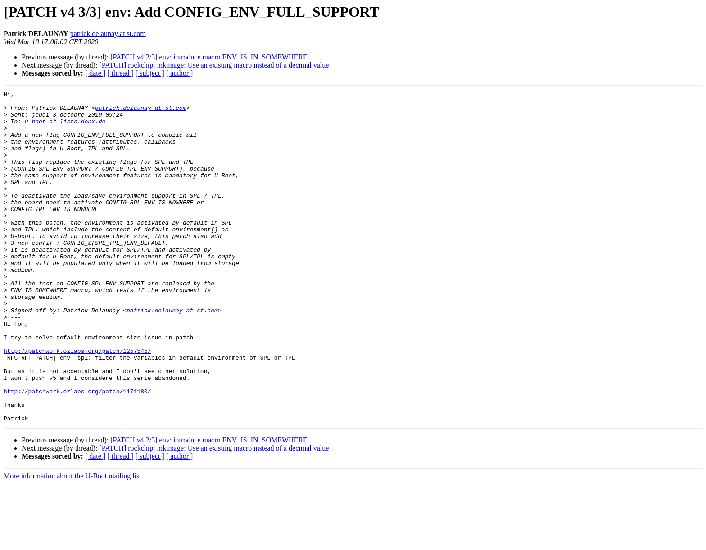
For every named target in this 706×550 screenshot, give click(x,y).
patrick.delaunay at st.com (108, 33)
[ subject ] (150, 73)
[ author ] (179, 73)
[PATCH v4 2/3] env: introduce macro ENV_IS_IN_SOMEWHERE (209, 57)
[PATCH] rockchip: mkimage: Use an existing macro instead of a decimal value (214, 65)
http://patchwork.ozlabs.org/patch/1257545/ (77, 403)
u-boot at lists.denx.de (65, 128)
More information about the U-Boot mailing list (72, 542)
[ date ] (95, 73)
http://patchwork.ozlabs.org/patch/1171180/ (77, 452)
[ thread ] (120, 73)
